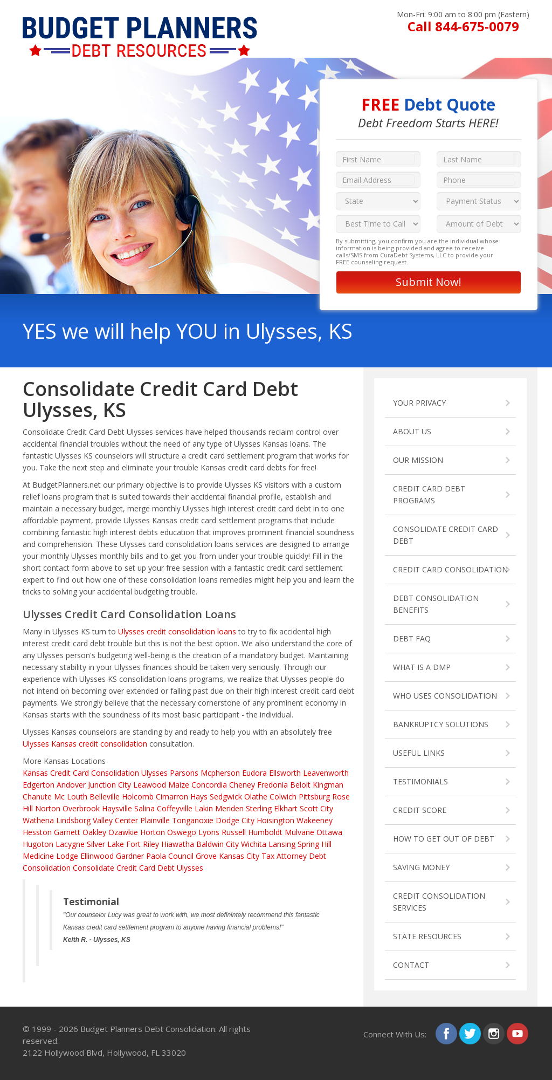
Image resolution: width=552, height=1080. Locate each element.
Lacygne (70, 844)
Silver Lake (105, 844)
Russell (234, 832)
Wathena (38, 820)
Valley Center (115, 820)
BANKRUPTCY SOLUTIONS (440, 724)
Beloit (300, 785)
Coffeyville (174, 808)
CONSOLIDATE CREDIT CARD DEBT (445, 535)
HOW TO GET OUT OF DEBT (443, 838)
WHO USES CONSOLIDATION (445, 696)
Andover (71, 785)
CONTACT (411, 965)
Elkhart (286, 808)
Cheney (242, 785)
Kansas (35, 773)
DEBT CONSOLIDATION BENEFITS (436, 604)
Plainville (155, 820)
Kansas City (239, 856)
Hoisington (275, 820)
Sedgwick (226, 796)
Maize (178, 785)
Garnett (67, 832)
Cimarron (172, 796)
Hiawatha (177, 844)
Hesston (37, 832)
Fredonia (272, 785)
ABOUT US (412, 431)
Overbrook (81, 808)
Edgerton (38, 785)
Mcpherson (220, 773)
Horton (152, 832)
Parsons (184, 773)
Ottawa (329, 832)
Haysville (117, 808)
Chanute (37, 796)
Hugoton (38, 844)
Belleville (104, 796)
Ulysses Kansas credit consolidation (85, 744)
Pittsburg (314, 796)
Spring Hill (315, 844)
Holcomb (138, 796)
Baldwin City (217, 844)
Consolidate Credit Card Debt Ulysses (138, 868)
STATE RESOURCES (427, 936)
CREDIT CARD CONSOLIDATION (450, 569)
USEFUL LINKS (419, 753)
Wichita (253, 844)
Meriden (229, 808)
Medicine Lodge (50, 856)
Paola (156, 856)
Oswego (181, 832)
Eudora (254, 773)
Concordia (209, 785)
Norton (47, 808)
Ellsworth (285, 773)
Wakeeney (314, 820)
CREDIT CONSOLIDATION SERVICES (439, 902)
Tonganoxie (192, 820)
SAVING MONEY (421, 867)
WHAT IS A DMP (422, 667)
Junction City (109, 785)
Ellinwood (97, 856)
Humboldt (265, 832)
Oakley (94, 832)
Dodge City (235, 820)
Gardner (130, 856)
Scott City (316, 808)
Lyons (208, 832)
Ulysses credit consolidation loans (177, 631)
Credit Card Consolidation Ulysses (109, 773)
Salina (144, 808)
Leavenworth (326, 773)
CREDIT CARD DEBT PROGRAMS (429, 494)
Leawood (149, 785)
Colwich (283, 796)
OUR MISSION (418, 460)
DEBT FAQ (412, 638)
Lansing (281, 844)
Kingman (328, 785)
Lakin (204, 808)
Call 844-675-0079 (463, 26)
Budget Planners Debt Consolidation (147, 1028)
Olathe (255, 796)
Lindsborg (73, 820)
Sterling (259, 808)
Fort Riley (142, 844)
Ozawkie (123, 832)
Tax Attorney (284, 856)
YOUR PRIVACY (419, 403)
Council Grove (192, 856)
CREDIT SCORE (419, 810)
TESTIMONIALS (420, 781)
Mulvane (299, 832)
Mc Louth (70, 796)
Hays (199, 796)
